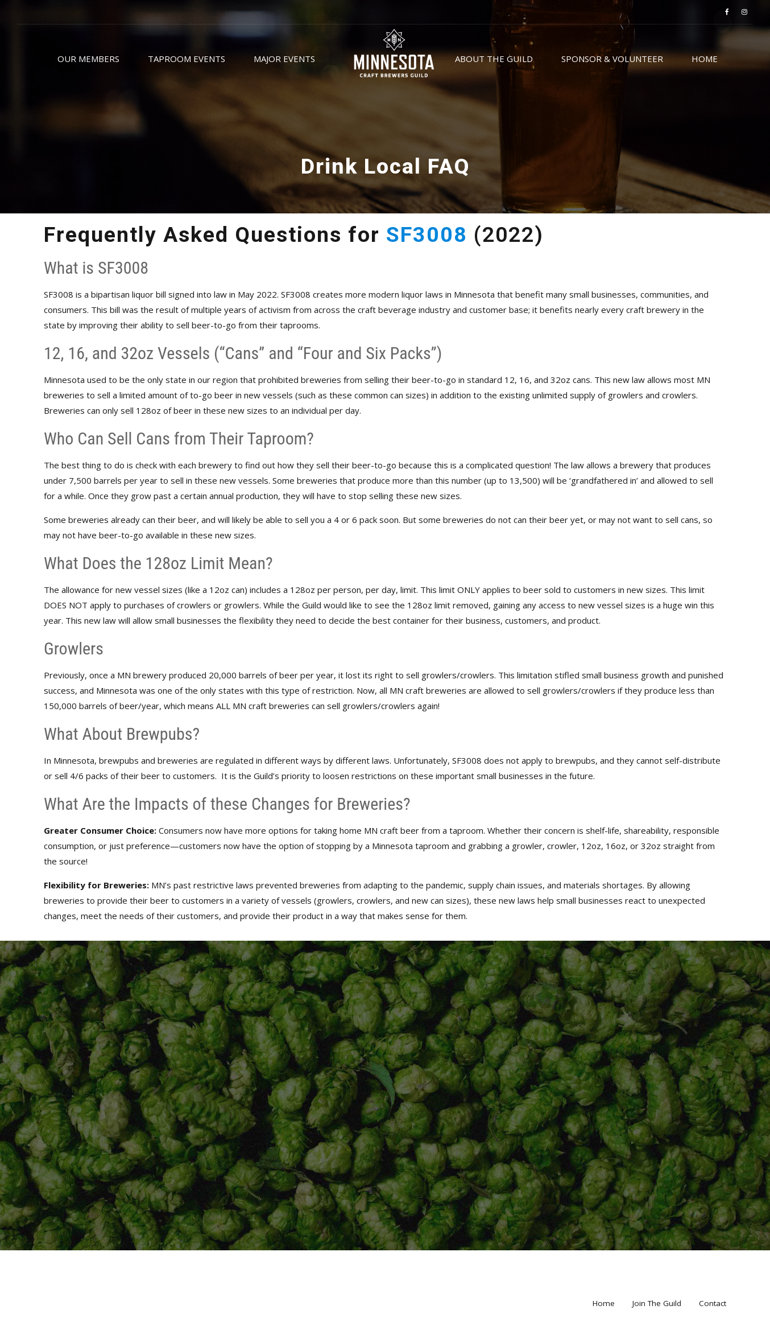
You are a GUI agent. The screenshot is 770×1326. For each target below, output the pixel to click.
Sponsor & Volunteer (612, 58)
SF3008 (430, 234)
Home (705, 58)
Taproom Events (186, 58)
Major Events (284, 58)
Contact (712, 1303)
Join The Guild (656, 1303)
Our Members (88, 58)
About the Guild (494, 58)
